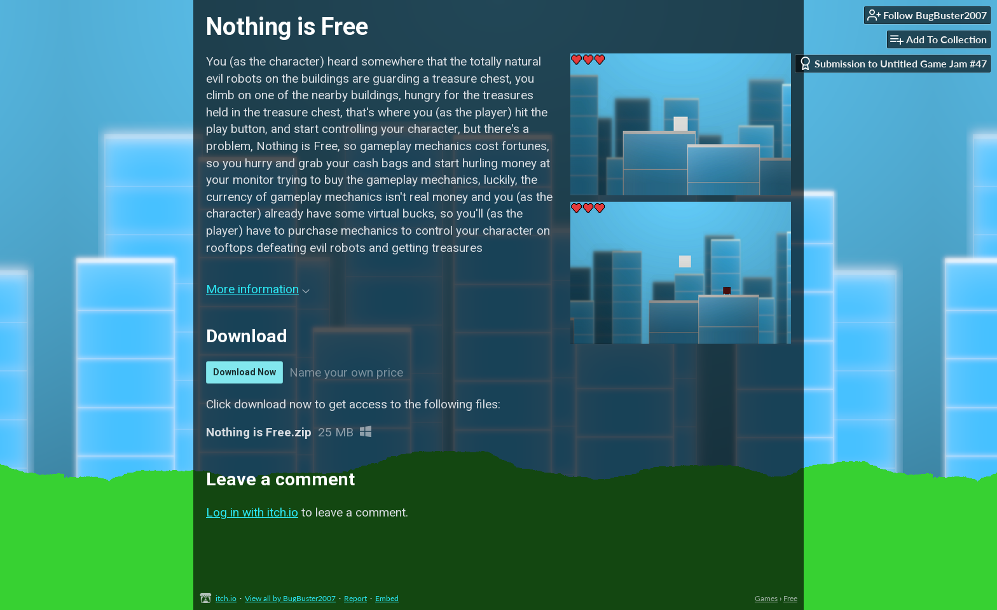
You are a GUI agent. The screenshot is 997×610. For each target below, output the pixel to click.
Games (766, 598)
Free (790, 598)
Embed (387, 598)
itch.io (226, 598)
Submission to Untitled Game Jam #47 (893, 63)
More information (258, 289)
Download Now (244, 372)
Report (355, 598)
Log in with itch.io (252, 512)
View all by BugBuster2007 (290, 598)
